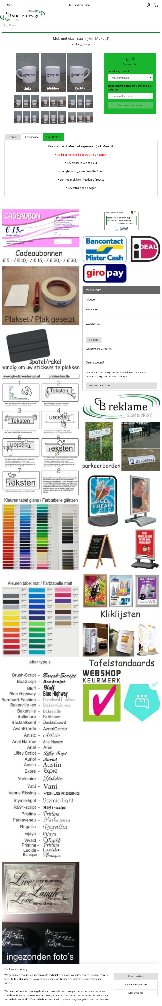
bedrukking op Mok (118, 71)
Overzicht (12, 137)
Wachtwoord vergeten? (99, 348)
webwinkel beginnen (89, 999)
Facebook (118, 977)
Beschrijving (32, 137)
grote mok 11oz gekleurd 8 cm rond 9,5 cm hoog (129, 87)
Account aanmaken (99, 385)
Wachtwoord (93, 324)
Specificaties (53, 137)
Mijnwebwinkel (118, 999)
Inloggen (94, 339)
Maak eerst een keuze (130, 105)
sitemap (71, 999)
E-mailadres (92, 309)
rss (77, 999)
